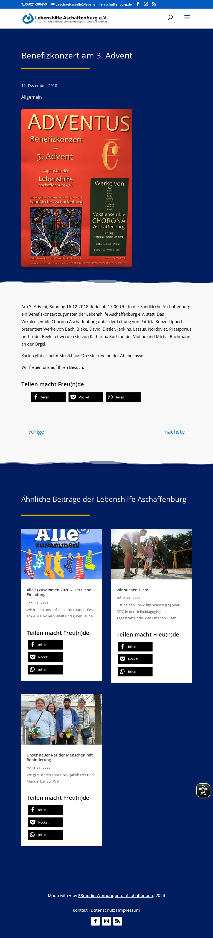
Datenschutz (103, 910)
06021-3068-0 (36, 4)
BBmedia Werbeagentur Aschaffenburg (116, 895)
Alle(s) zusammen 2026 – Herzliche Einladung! (59, 592)
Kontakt (80, 910)
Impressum (129, 910)
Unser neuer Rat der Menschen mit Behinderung (60, 757)
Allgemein (31, 97)
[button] (48, 397)
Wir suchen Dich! (132, 589)
